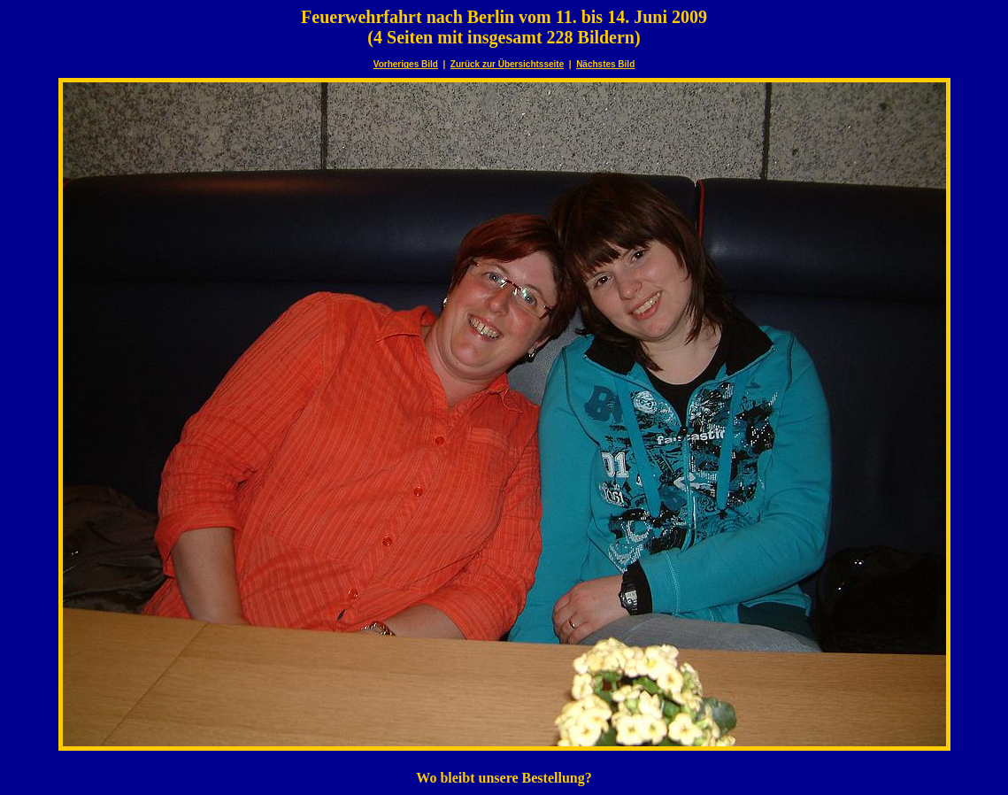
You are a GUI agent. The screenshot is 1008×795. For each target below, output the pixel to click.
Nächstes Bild (605, 64)
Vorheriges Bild (405, 64)
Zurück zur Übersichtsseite (507, 64)
